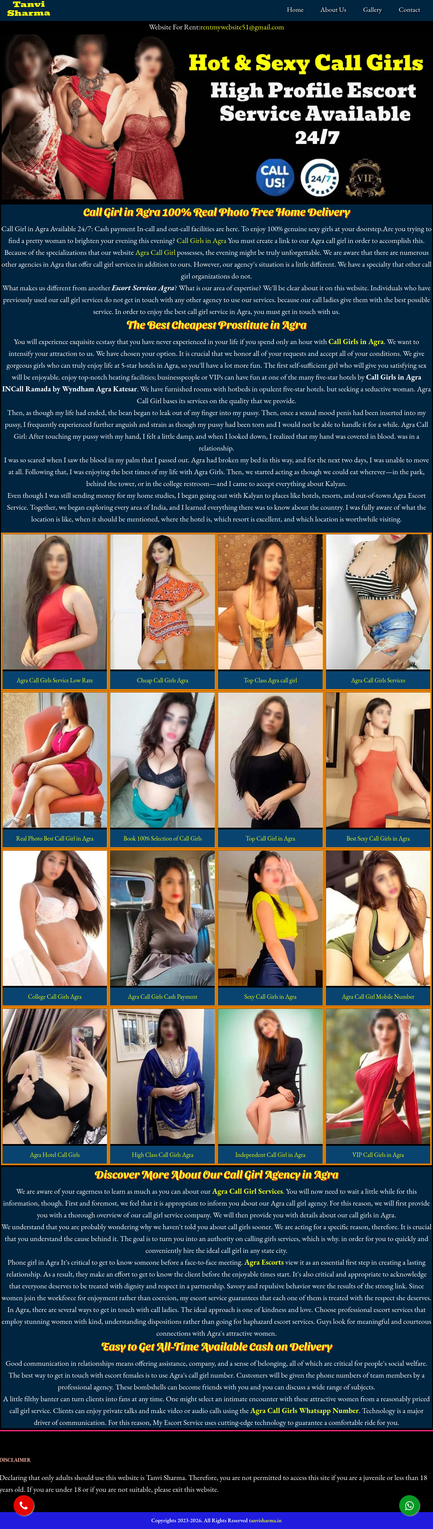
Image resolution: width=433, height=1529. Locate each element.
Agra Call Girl (155, 252)
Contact (409, 9)
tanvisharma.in (265, 1520)
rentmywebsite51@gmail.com (242, 27)
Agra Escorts (264, 1262)
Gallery (372, 9)
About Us (333, 9)
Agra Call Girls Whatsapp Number (304, 1410)
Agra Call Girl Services (247, 1191)
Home (295, 9)
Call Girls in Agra (201, 240)
